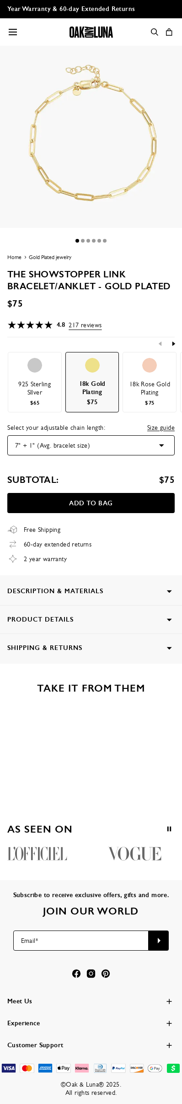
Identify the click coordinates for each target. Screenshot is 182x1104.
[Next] (173, 344)
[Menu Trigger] (12, 32)
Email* (29, 940)
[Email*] (81, 940)
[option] (35, 382)
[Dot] (77, 241)
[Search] (154, 32)
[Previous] (160, 344)
